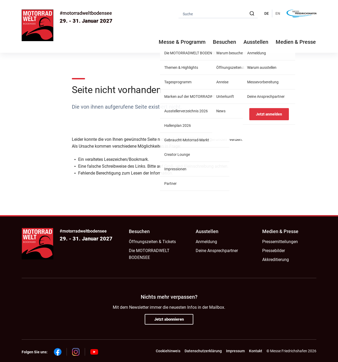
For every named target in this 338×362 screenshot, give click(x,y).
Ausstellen (207, 231)
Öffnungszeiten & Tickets (152, 241)
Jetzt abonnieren (169, 319)
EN (277, 13)
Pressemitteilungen (280, 241)
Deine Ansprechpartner (217, 250)
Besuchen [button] (224, 42)
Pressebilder (273, 250)
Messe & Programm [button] (182, 42)
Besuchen (139, 231)
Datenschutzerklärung (203, 351)
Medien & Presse (296, 42)
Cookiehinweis (168, 351)
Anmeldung (206, 241)
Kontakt (255, 351)
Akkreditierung (275, 259)
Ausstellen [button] (255, 42)
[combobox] (218, 13)
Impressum (235, 351)
